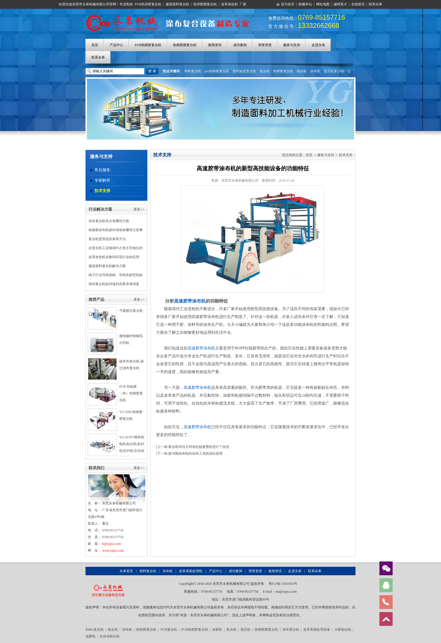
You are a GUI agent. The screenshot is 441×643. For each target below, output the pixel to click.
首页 (94, 45)
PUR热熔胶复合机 (148, 45)
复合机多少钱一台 (337, 71)
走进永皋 (318, 45)
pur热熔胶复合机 (216, 71)
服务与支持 (291, 45)
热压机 (245, 629)
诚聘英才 (340, 4)
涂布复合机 (290, 629)
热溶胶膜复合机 (205, 4)
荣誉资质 (265, 45)
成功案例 (240, 45)
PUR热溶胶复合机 (148, 4)
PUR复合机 (169, 629)
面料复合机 (148, 571)
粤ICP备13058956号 (283, 584)
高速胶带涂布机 (190, 301)
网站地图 (323, 4)
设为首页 (287, 4)
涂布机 (315, 71)
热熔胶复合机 (283, 71)
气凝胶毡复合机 (131, 311)
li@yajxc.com (111, 544)
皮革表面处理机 (190, 571)
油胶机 (91, 636)
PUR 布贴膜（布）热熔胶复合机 (131, 393)
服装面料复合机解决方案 (107, 266)
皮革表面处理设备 (316, 629)
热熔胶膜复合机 (185, 45)
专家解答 (102, 180)
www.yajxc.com (113, 550)
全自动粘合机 (110, 636)
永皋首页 (126, 571)
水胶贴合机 (342, 629)
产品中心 (116, 45)
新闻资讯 (215, 45)
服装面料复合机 (177, 4)
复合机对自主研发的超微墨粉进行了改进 (198, 447)
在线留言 (358, 4)
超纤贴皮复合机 (244, 71)
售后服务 (102, 170)
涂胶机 (217, 629)
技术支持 (102, 191)
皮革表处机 (229, 4)
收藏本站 (305, 4)
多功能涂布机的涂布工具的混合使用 (195, 453)
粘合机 (231, 629)
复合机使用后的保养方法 (107, 239)
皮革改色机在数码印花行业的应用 (114, 257)
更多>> (139, 209)
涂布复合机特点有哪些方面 (109, 221)
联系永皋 (375, 4)
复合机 (265, 71)
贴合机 (302, 71)
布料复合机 (192, 71)
